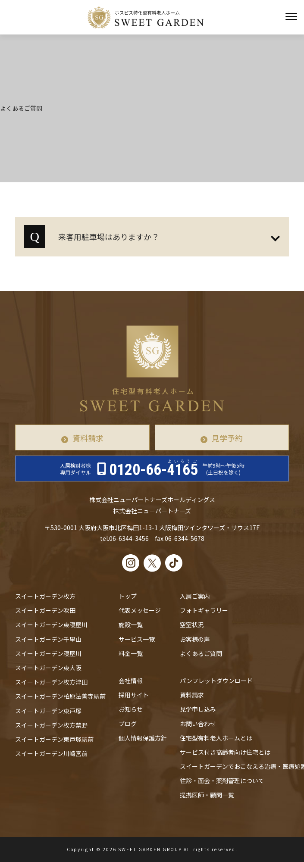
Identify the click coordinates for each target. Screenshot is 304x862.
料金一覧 (131, 653)
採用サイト (134, 694)
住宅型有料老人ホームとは (216, 738)
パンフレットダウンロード (216, 680)
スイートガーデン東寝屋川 (51, 624)
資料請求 (87, 437)
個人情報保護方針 (143, 738)
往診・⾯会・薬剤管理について (222, 780)
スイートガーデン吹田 (45, 610)
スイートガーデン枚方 (45, 596)
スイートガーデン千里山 (48, 639)
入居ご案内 (195, 596)
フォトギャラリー (204, 610)
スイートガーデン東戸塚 (48, 710)
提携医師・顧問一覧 (207, 794)
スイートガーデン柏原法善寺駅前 (60, 696)
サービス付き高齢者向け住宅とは (225, 752)
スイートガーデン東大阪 (48, 667)
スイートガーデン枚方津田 (51, 682)
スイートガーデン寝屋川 (48, 653)
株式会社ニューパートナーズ (152, 510)
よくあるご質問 (201, 653)
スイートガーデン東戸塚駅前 (54, 739)
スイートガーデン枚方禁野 (51, 725)
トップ (128, 596)
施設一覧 (131, 624)
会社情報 (131, 680)
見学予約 (227, 437)
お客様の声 (195, 639)
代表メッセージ (140, 610)
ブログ (128, 723)
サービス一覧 (137, 639)
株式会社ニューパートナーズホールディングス (152, 499)
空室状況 (192, 624)
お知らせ (131, 709)
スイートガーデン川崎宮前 (51, 753)
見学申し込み (198, 709)
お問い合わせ (198, 723)
